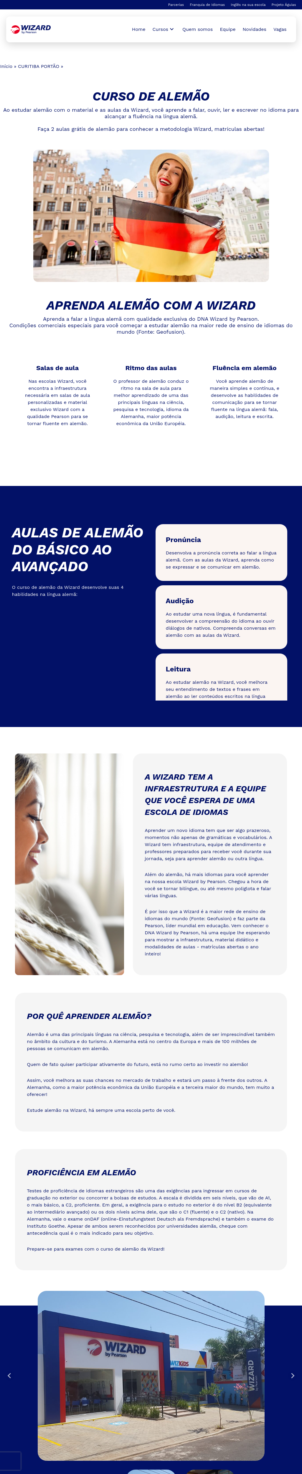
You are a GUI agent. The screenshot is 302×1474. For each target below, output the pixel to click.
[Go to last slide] (9, 1376)
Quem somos (197, 29)
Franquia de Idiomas (207, 5)
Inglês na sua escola (248, 5)
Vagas (279, 29)
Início (6, 66)
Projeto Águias (283, 5)
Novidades (254, 29)
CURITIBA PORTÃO (38, 66)
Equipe (227, 29)
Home (139, 29)
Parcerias (176, 5)
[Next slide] (292, 1376)
